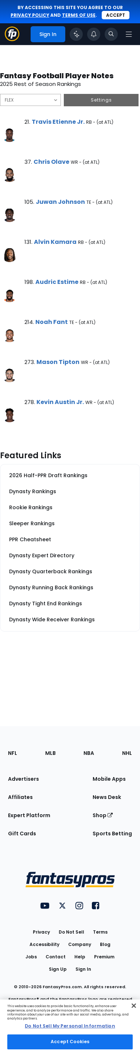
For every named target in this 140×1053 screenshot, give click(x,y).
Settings (101, 100)
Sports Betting (112, 833)
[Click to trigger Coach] (76, 34)
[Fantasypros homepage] (12, 39)
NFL (12, 753)
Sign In (83, 969)
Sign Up (58, 969)
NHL (127, 753)
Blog (105, 944)
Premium (104, 957)
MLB (50, 753)
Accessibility (44, 944)
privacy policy (30, 15)
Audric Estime (56, 282)
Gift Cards (22, 833)
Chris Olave (51, 162)
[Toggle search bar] (111, 34)
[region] (70, 1026)
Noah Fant (51, 322)
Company (79, 944)
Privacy (41, 932)
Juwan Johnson (60, 202)
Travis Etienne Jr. (58, 122)
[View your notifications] (93, 34)
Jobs (31, 957)
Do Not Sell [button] (71, 932)
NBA (88, 753)
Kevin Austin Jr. (60, 402)
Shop (103, 815)
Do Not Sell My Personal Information (70, 1026)
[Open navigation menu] (128, 34)
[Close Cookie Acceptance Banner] (134, 1005)
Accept (115, 15)
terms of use (79, 15)
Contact (56, 957)
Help (79, 957)
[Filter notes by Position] (30, 100)
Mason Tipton (57, 362)
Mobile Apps (109, 779)
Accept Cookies (70, 1041)
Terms (100, 932)
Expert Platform (29, 815)
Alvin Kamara (55, 242)
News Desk (107, 797)
